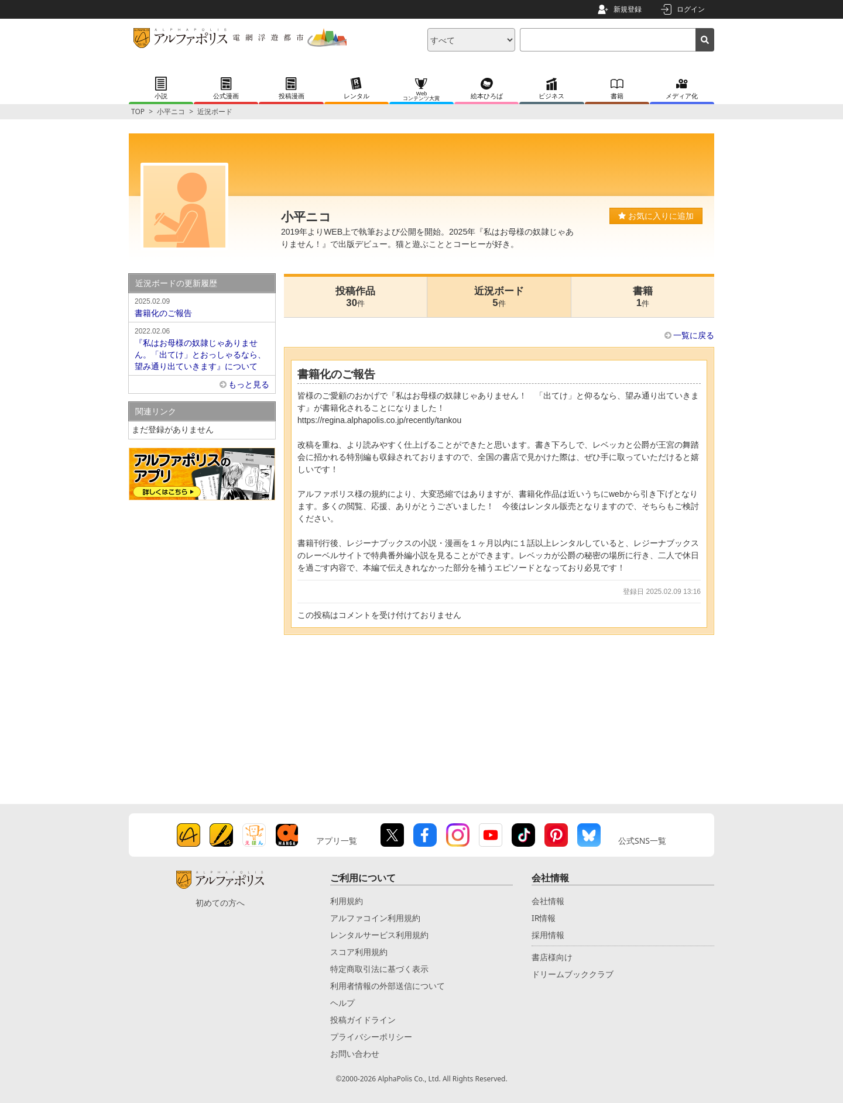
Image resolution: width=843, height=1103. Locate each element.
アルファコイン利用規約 (375, 917)
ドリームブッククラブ (573, 974)
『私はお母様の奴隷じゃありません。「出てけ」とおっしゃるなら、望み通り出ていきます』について (202, 348)
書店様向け (552, 957)
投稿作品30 (355, 297)
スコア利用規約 (359, 951)
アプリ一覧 (336, 840)
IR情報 (544, 917)
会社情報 (548, 900)
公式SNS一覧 (642, 840)
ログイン (691, 9)
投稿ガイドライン (363, 1019)
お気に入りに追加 (656, 216)
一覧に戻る (693, 335)
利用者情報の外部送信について (387, 985)
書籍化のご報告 (202, 306)
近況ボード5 (499, 297)
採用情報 (548, 934)
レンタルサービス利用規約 (379, 934)
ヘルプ (342, 1002)
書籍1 (643, 297)
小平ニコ (171, 111)
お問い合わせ (354, 1053)
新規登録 (628, 9)
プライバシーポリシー (371, 1036)
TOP (138, 111)
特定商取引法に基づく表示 (379, 968)
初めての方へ (220, 902)
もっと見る (248, 384)
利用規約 (346, 900)
